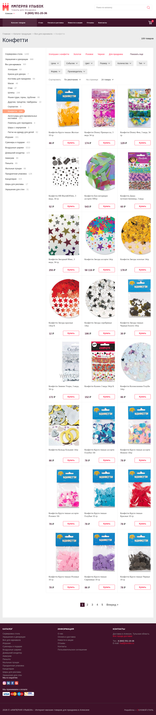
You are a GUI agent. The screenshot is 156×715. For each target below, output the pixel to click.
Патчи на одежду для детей (23, 132)
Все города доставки (122, 636)
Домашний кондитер (17, 153)
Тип (140, 63)
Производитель (75, 71)
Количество (122, 63)
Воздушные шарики (17, 147)
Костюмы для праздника (21, 79)
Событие (70, 63)
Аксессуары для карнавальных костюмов (22, 117)
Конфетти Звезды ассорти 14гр (98, 259)
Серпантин (14, 106)
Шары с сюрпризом (18, 127)
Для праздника (116, 54)
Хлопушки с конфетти (59, 54)
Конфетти (15, 111)
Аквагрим (11, 158)
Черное (101, 54)
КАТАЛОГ (8, 629)
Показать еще (136, 54)
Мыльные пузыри (15, 168)
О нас (40, 22)
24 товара (106, 79)
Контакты (102, 22)
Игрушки (12, 137)
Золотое (77, 54)
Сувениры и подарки (17, 142)
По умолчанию (71, 79)
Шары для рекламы (16, 184)
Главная (6, 34)
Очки (12, 88)
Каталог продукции (22, 34)
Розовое (89, 54)
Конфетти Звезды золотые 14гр (134, 259)
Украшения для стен (17, 189)
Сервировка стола (17, 54)
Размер (103, 63)
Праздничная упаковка (18, 174)
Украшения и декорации (19, 59)
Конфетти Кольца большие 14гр (63, 450)
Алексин (8, 13)
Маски (13, 83)
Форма (54, 71)
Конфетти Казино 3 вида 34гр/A (99, 386)
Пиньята (11, 163)
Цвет (87, 63)
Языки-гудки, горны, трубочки (24, 97)
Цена (53, 63)
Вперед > (112, 604)
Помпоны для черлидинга (21, 123)
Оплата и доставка (56, 22)
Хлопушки (15, 69)
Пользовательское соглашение (72, 649)
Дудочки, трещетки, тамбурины (24, 102)
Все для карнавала (43, 34)
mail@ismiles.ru (127, 643)
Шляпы (14, 93)
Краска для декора (18, 74)
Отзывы (90, 22)
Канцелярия (13, 179)
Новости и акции (75, 22)
